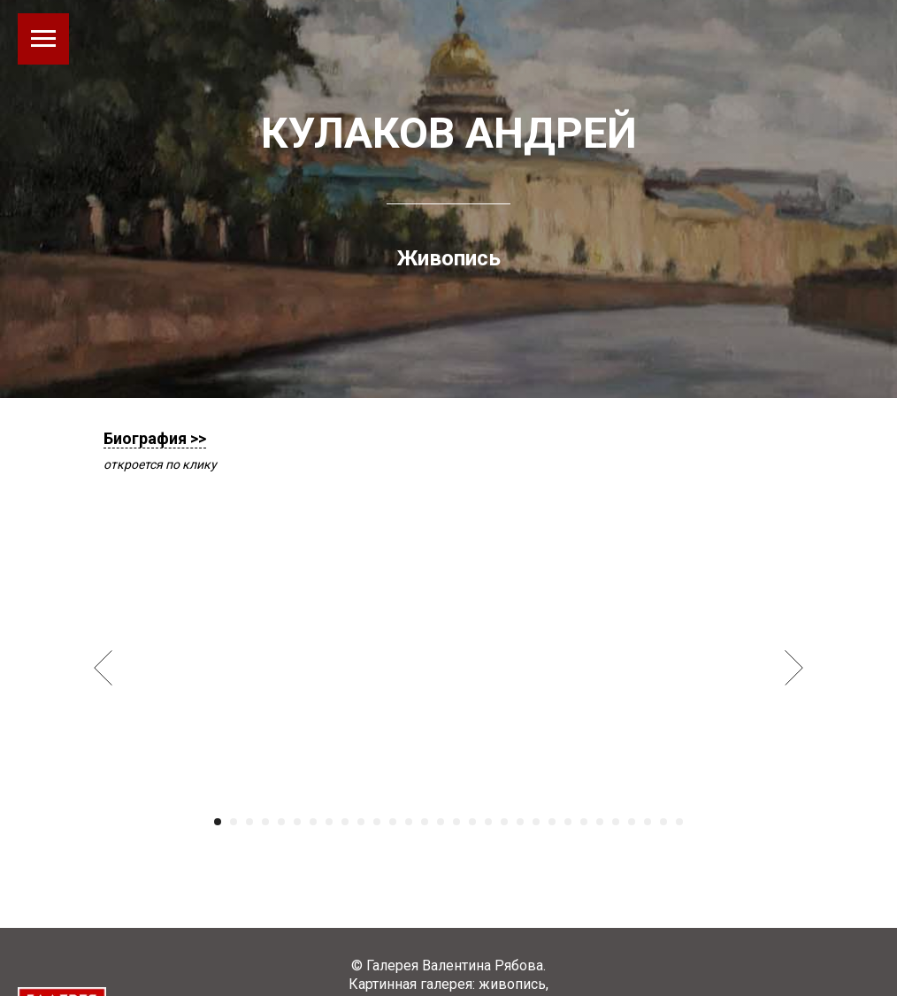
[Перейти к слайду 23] (567, 821)
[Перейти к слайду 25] (599, 821)
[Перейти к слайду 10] (360, 821)
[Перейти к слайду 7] (313, 821)
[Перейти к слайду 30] (679, 821)
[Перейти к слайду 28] (647, 821)
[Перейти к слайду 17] (472, 821)
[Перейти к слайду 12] (392, 821)
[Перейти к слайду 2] (233, 821)
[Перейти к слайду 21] (536, 821)
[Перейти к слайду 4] (265, 821)
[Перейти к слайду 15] (440, 821)
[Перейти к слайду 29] (663, 821)
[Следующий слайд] (794, 667)
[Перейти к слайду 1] (217, 821)
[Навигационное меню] (43, 39)
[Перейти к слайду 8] (329, 821)
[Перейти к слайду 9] (345, 821)
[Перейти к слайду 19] (504, 821)
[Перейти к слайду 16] (456, 821)
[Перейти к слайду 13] (408, 821)
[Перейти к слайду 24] (583, 821)
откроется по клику (160, 464)
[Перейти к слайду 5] (281, 821)
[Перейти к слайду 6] (297, 821)
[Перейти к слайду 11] (376, 821)
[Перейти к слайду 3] (249, 821)
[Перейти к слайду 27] (631, 821)
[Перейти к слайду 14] (424, 821)
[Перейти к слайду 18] (488, 821)
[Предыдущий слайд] (103, 667)
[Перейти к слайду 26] (615, 821)
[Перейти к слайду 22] (552, 821)
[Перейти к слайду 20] (520, 821)
